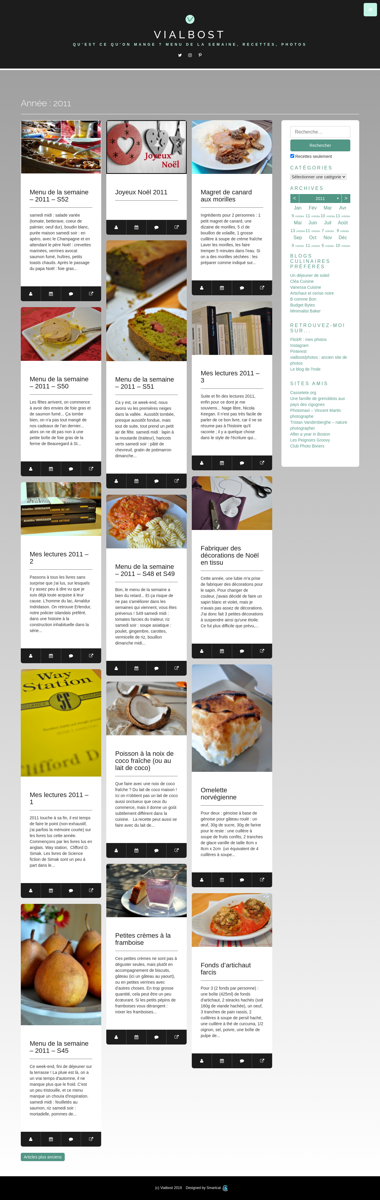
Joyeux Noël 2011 (141, 192)
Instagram (299, 345)
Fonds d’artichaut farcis (226, 969)
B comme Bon (303, 299)
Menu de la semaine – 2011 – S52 (59, 196)
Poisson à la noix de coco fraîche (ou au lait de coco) (144, 761)
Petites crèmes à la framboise (143, 939)
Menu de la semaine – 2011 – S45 (59, 1047)
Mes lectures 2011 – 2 (59, 558)
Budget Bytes (302, 305)
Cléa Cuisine (302, 281)
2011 (320, 198)
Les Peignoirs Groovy (310, 440)
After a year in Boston (310, 434)
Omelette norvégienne (219, 794)
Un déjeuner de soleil (310, 275)
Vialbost (190, 34)
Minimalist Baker (305, 311)
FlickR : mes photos (308, 339)
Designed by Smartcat (207, 1188)
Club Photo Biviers (307, 446)
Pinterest (298, 351)
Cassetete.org (303, 392)
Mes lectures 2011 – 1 (59, 798)
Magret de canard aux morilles (226, 196)
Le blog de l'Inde (305, 369)
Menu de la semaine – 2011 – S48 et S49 (145, 570)
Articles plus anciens (43, 1157)
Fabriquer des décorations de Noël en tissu (230, 555)
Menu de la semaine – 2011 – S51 (144, 383)
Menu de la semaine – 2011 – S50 (59, 383)
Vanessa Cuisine (305, 287)
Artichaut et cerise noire (312, 293)
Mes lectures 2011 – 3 (230, 377)
